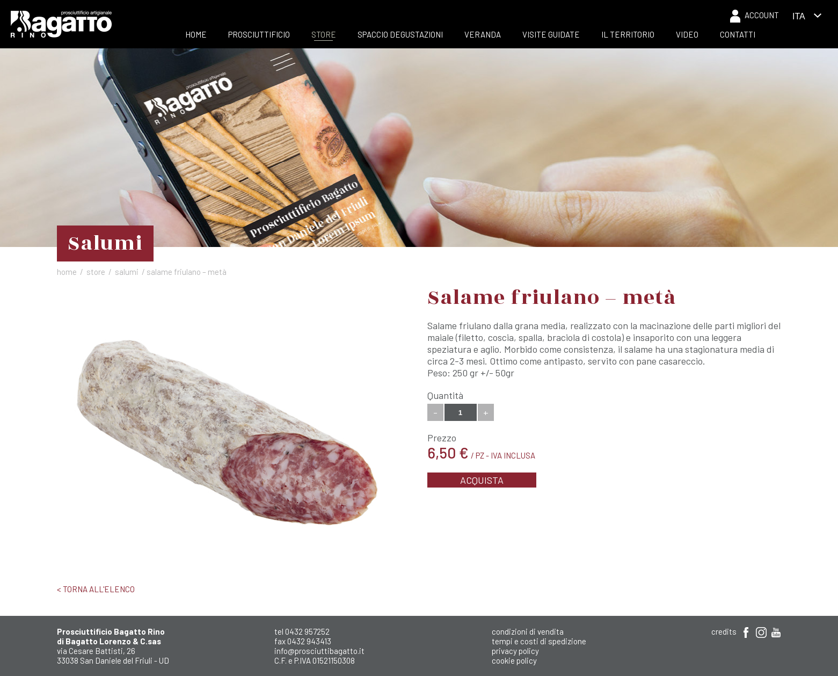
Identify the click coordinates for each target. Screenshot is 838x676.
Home (196, 34)
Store (323, 34)
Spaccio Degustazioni (400, 34)
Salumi (127, 272)
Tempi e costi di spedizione (539, 641)
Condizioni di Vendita (528, 631)
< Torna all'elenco (96, 589)
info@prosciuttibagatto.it (319, 651)
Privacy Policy (515, 651)
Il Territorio (627, 34)
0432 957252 (307, 631)
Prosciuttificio (259, 34)
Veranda (482, 34)
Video (687, 34)
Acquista (482, 480)
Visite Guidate (551, 34)
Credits (724, 631)
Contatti (737, 34)
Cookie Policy (514, 660)
